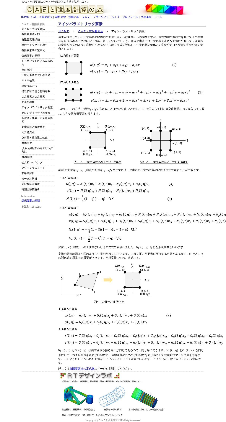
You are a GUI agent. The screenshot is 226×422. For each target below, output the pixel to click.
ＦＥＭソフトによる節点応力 (37, 63)
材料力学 (60, 17)
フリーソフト (101, 17)
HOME (25, 17)
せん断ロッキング (32, 162)
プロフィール (130, 17)
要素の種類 (28, 102)
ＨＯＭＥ (63, 31)
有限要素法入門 (31, 34)
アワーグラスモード (33, 168)
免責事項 (146, 17)
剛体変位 (27, 143)
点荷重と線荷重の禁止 (35, 137)
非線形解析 (28, 173)
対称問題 (27, 157)
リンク (116, 17)
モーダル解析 (29, 178)
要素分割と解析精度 (33, 127)
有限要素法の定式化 (82, 368)
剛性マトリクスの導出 (35, 45)
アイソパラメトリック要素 (37, 107)
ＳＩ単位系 (28, 80)
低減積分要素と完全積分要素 (37, 120)
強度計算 (73, 17)
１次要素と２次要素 (33, 96)
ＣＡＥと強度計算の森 (110, 420)
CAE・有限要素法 (41, 17)
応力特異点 (28, 132)
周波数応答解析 (31, 184)
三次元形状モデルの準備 (36, 75)
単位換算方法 (29, 86)
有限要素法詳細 (31, 39)
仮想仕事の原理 (31, 55)
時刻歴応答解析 (31, 189)
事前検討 (27, 69)
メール (158, 17)
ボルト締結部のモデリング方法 (37, 150)
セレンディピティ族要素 (36, 112)
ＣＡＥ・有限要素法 (90, 31)
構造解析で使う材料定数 (36, 91)
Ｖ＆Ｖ (86, 17)
